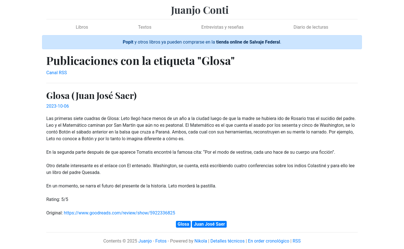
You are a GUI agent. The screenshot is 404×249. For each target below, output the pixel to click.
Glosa (183, 224)
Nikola (200, 241)
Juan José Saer (209, 224)
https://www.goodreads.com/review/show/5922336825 (119, 213)
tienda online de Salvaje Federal (248, 42)
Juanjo (145, 241)
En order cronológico (268, 241)
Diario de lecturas (310, 27)
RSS (297, 241)
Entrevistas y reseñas (222, 27)
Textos (145, 27)
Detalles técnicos (227, 241)
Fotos (161, 241)
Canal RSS (56, 72)
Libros (82, 27)
